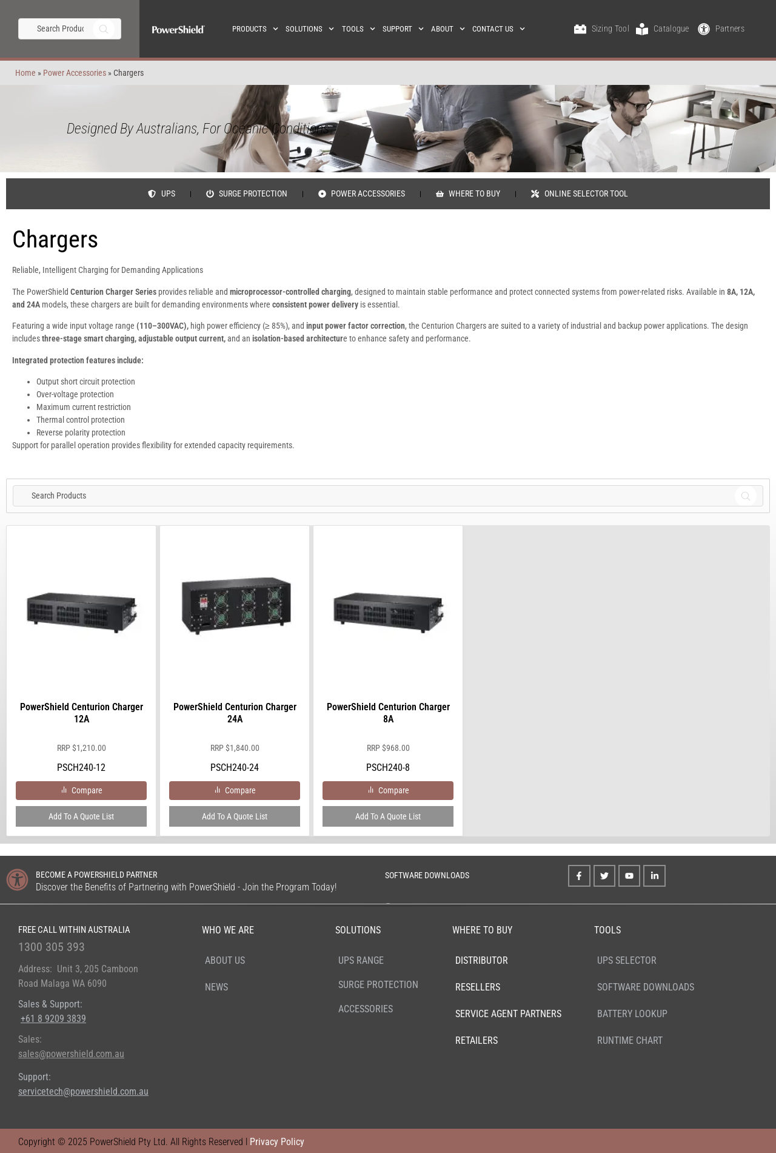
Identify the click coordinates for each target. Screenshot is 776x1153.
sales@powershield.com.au (71, 1054)
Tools (358, 29)
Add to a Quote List (81, 816)
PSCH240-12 (81, 657)
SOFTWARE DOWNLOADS (427, 875)
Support (403, 29)
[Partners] (704, 29)
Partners (729, 28)
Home (22, 73)
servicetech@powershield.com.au (83, 1091)
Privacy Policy (277, 1142)
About (448, 29)
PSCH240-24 (234, 657)
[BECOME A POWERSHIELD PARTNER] (17, 880)
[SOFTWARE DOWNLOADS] (369, 873)
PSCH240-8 (388, 657)
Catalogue (671, 28)
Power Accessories (71, 73)
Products (255, 29)
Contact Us (498, 29)
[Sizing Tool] (580, 29)
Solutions (310, 29)
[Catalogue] (642, 29)
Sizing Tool (610, 28)
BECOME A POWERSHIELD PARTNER (96, 874)
